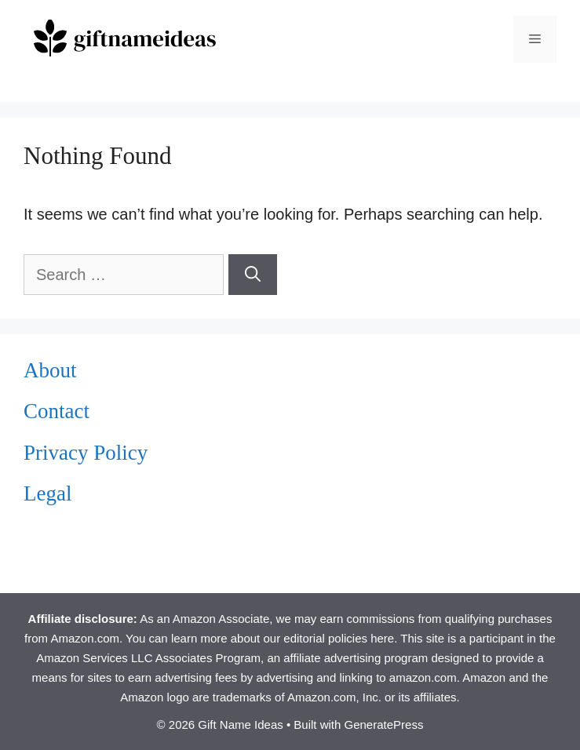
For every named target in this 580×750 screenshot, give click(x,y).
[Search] (252, 274)
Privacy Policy (86, 452)
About (50, 370)
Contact (56, 411)
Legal (47, 493)
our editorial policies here (328, 638)
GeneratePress (384, 724)
